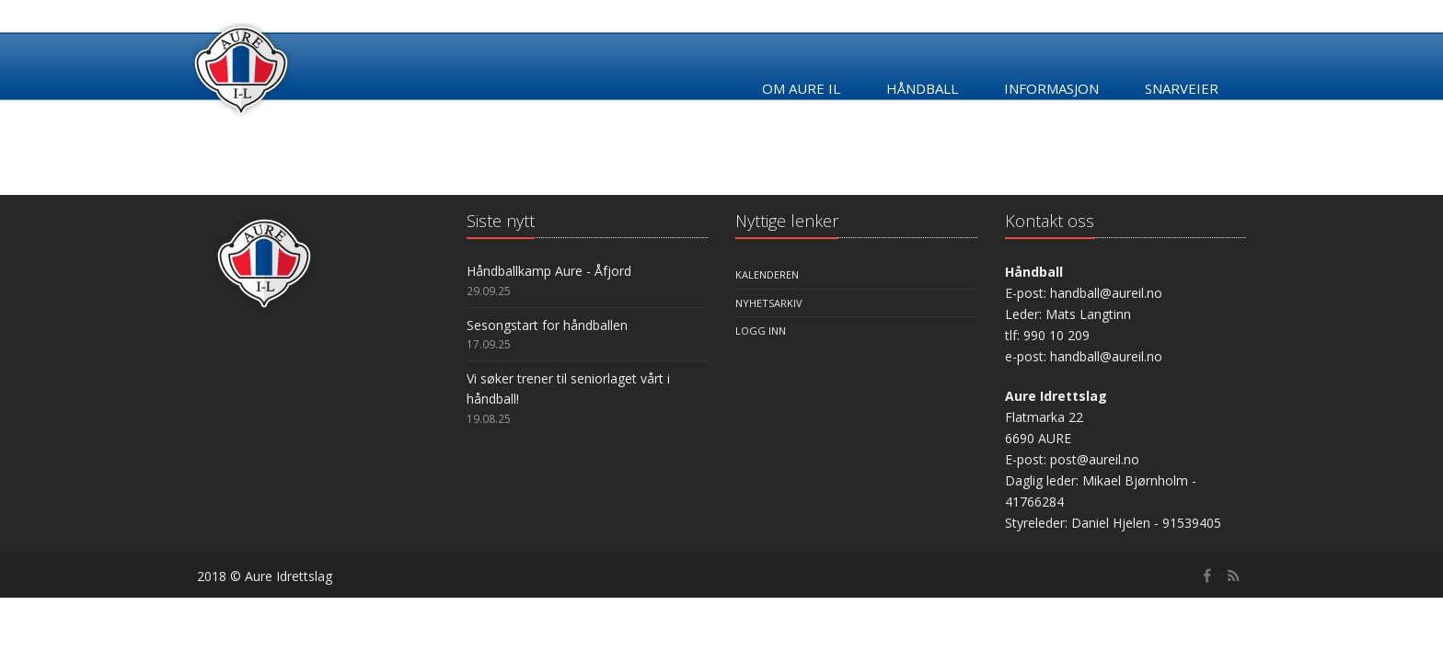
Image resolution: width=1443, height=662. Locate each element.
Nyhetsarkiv (768, 303)
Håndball (922, 88)
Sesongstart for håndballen (547, 325)
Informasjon (1051, 88)
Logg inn (760, 330)
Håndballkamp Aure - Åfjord (549, 271)
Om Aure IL (801, 88)
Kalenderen (767, 274)
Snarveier (1181, 88)
